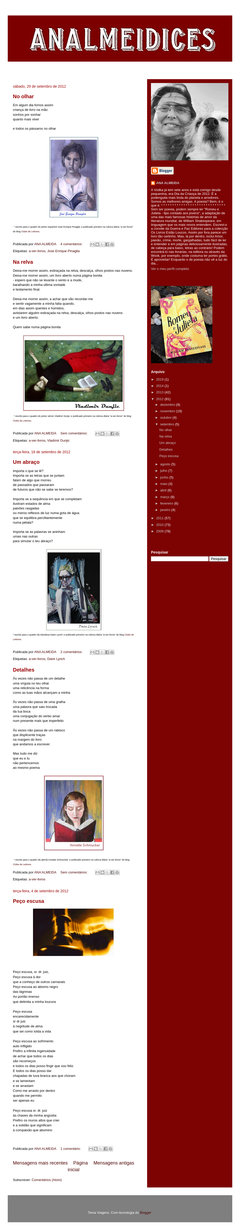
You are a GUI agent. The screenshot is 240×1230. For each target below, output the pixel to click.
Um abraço (26, 462)
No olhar (23, 96)
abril (163, 490)
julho (164, 471)
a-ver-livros (37, 251)
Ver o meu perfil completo (170, 269)
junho (164, 477)
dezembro (168, 405)
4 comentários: (71, 244)
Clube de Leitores (30, 231)
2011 (160, 518)
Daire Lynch (56, 659)
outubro (166, 417)
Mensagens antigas (113, 1163)
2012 (160, 399)
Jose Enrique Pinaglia (63, 251)
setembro (167, 424)
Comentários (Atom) (47, 1180)
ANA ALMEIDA (167, 183)
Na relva (23, 262)
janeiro (165, 510)
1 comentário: (71, 1149)
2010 (160, 525)
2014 (160, 386)
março (165, 497)
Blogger (145, 1213)
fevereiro (167, 503)
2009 (160, 531)
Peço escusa (28, 901)
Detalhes (23, 670)
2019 (160, 379)
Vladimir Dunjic (58, 440)
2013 (160, 392)
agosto (165, 464)
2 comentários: (71, 652)
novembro (168, 411)
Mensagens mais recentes (40, 1163)
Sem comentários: (74, 433)
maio (164, 484)
